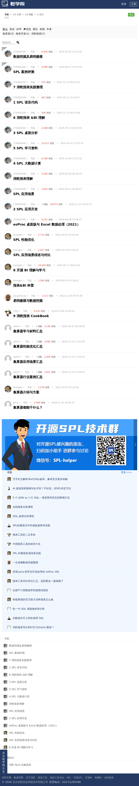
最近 (35, 29)
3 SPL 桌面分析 (26, 133)
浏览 (47, 51)
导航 (33, 51)
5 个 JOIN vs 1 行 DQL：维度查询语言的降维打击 (41, 497)
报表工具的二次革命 (24, 534)
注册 (133, 4)
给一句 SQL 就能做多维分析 (29, 608)
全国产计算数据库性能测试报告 (30, 590)
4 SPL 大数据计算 (27, 163)
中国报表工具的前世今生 (27, 543)
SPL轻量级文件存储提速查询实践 (31, 525)
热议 (12, 29)
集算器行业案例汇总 (28, 377)
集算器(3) (8, 34)
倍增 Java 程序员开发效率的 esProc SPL (36, 571)
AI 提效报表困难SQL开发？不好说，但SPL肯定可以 (42, 488)
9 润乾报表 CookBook (31, 316)
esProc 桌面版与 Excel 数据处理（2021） (47, 224)
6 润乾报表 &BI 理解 (29, 117)
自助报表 (109, 777)
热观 (42, 29)
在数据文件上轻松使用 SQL (28, 618)
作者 (49, 29)
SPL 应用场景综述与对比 (32, 255)
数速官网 (18, 777)
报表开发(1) (23, 34)
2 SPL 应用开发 (26, 209)
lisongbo (17, 235)
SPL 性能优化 (24, 240)
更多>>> (126, 472)
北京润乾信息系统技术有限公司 (30, 782)
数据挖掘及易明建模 (28, 56)
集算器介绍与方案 (26, 392)
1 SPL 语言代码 (26, 102)
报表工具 (42, 777)
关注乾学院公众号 (3, 763)
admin (16, 326)
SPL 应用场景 (24, 194)
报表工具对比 (57, 777)
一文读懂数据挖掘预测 (25, 562)
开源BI (88, 777)
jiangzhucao (19, 296)
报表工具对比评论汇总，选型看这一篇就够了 (38, 581)
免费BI (98, 777)
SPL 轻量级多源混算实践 (27, 553)
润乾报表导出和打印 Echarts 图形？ (33, 627)
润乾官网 (6, 777)
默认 (5, 29)
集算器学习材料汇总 (28, 331)
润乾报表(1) (38, 34)
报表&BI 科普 (24, 285)
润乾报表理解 (23, 179)
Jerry (15, 402)
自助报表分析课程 (23, 506)
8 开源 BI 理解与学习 (30, 270)
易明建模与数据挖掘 (28, 301)
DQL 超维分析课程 (23, 516)
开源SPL (77, 777)
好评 (19, 29)
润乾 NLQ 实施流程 (20, 764)
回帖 (45, 204)
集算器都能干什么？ (28, 407)
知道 (7, 17)
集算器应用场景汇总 (28, 362)
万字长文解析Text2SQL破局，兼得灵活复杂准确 (40, 479)
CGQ (15, 311)
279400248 (19, 51)
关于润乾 (30, 777)
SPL (69, 777)
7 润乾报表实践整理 (28, 87)
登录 (123, 4)
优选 (27, 29)
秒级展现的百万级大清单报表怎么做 (33, 599)
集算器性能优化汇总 (28, 346)
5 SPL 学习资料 (26, 148)
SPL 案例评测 (24, 72)
